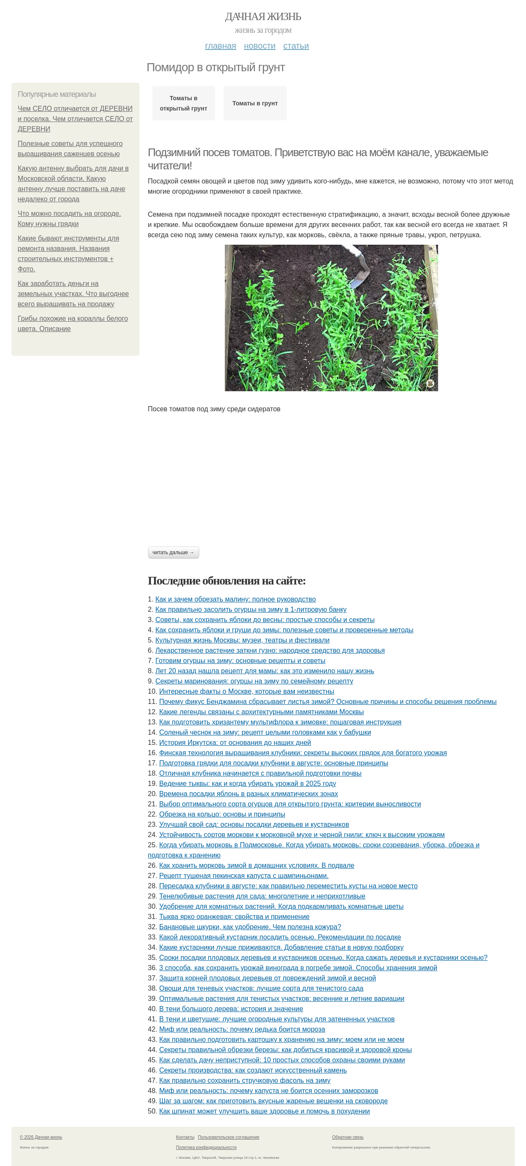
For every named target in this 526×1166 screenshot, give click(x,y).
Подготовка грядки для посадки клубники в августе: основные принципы (273, 763)
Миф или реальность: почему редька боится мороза (242, 1029)
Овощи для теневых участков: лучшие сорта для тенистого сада (261, 988)
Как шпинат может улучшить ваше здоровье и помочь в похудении (264, 1111)
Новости (260, 45)
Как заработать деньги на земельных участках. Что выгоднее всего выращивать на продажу (73, 294)
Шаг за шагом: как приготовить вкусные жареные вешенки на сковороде (273, 1101)
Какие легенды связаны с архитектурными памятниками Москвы (261, 711)
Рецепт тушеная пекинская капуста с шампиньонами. (243, 875)
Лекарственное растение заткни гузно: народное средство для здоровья (270, 650)
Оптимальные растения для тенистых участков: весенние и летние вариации (281, 998)
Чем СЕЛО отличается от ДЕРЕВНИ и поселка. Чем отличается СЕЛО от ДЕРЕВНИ (75, 119)
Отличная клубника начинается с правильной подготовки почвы (260, 773)
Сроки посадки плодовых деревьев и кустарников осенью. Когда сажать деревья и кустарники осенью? (323, 957)
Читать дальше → (174, 552)
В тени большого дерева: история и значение (231, 1008)
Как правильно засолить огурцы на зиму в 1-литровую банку (250, 609)
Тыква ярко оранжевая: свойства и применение (234, 916)
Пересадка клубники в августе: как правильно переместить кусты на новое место (288, 886)
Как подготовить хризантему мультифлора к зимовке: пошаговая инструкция (280, 722)
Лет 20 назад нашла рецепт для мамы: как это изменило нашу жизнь (264, 671)
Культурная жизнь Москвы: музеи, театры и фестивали (242, 640)
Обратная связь (348, 1137)
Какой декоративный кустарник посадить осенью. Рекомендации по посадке (280, 937)
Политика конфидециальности (206, 1147)
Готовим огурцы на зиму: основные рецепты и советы (240, 660)
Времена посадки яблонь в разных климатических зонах (248, 793)
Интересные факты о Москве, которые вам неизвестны (246, 691)
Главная (220, 45)
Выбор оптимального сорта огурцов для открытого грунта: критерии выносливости (290, 804)
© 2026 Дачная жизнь (41, 1137)
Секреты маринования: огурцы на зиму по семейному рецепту (254, 681)
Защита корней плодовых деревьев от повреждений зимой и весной (267, 978)
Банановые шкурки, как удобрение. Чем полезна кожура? (250, 926)
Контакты (185, 1137)
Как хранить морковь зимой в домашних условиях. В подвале (257, 865)
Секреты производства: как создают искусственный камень (253, 1070)
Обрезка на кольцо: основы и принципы (222, 814)
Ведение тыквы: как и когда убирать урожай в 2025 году (247, 783)
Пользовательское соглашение (228, 1137)
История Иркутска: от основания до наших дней (235, 742)
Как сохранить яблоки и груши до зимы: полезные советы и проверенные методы (284, 630)
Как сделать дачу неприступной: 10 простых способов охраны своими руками (282, 1060)
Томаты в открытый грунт (183, 103)
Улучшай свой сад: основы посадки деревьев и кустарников (254, 824)
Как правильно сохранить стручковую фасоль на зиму (245, 1080)
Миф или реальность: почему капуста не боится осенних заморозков (268, 1090)
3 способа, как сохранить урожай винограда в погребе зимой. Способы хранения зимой (298, 967)
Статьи (296, 45)
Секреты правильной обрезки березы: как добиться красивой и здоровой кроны (285, 1049)
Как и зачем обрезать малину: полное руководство (235, 599)
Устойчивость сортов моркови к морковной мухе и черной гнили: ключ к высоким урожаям (302, 834)
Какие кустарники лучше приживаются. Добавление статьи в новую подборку (281, 947)
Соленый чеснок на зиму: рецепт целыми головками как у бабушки (265, 732)
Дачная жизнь (263, 16)
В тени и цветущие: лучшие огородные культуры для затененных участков (277, 1019)
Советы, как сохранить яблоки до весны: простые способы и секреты (265, 619)
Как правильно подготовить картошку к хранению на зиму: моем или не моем (281, 1039)
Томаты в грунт (255, 103)
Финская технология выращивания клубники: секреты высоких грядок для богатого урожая (303, 752)
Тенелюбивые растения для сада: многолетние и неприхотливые (262, 896)
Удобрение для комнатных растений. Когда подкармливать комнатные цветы (281, 906)
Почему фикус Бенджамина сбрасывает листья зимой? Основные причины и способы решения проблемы (328, 701)
